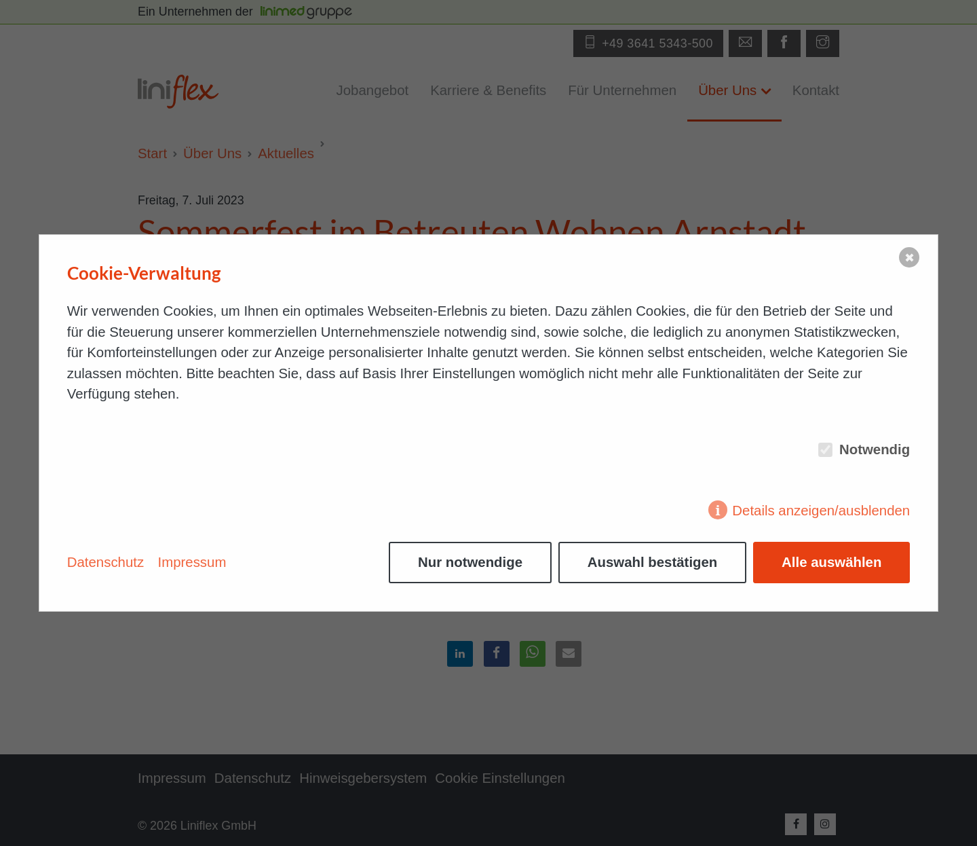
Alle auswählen (831, 562)
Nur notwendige (470, 562)
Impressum (192, 562)
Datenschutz (105, 562)
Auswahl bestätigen (652, 562)
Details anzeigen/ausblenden (821, 510)
